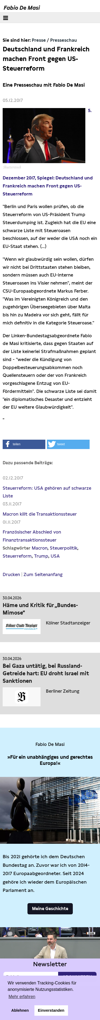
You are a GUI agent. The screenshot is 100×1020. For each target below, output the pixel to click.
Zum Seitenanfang (43, 574)
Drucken (11, 574)
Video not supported (50, 955)
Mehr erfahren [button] (22, 996)
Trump (41, 556)
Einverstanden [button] (51, 1010)
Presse (39, 40)
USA (55, 556)
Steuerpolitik (63, 548)
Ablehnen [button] (20, 1010)
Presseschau (63, 40)
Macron (39, 548)
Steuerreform (17, 556)
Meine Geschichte (50, 908)
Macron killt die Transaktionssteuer (40, 514)
